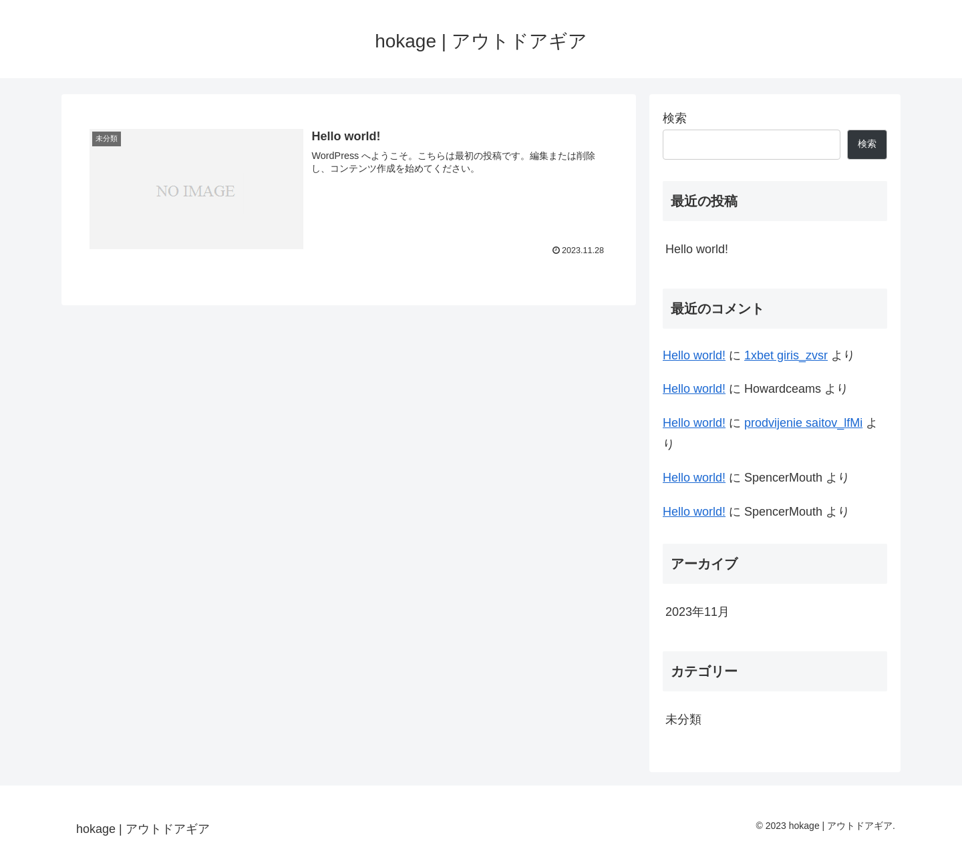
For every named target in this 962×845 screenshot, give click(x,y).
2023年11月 (697, 612)
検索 (675, 118)
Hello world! (696, 249)
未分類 (683, 719)
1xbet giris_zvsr (786, 355)
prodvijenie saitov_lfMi (803, 423)
